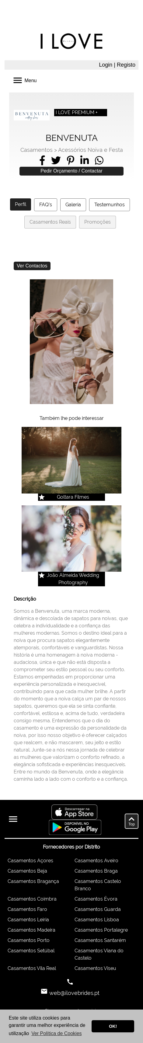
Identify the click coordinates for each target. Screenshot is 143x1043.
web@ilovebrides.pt (73, 993)
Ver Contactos (32, 265)
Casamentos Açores (30, 860)
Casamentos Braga (96, 871)
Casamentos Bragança (33, 881)
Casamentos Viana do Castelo (99, 954)
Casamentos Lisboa (97, 920)
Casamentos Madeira (31, 930)
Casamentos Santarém (100, 940)
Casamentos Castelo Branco (98, 884)
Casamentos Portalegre (101, 930)
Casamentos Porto (29, 940)
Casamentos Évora (96, 899)
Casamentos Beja (27, 871)
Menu (24, 80)
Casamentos (36, 150)
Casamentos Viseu (95, 968)
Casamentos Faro (27, 909)
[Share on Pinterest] (70, 160)
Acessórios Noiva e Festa (90, 150)
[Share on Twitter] (56, 160)
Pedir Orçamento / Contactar (71, 170)
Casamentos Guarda (98, 909)
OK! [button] (113, 1026)
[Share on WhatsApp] (99, 160)
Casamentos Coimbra (32, 899)
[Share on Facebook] (42, 160)
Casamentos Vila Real (32, 968)
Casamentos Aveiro (96, 860)
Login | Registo (117, 65)
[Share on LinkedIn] (84, 160)
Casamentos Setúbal (31, 951)
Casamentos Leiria (28, 920)
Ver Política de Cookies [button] (56, 1033)
